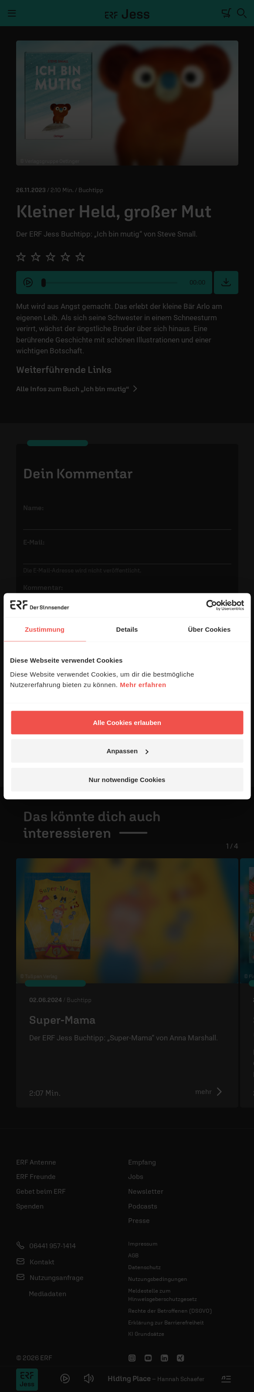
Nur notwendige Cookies (127, 779)
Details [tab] (127, 629)
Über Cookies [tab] (209, 629)
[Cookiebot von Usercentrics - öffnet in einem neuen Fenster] (206, 605)
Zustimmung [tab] (44, 629)
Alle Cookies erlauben (127, 722)
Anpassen (127, 751)
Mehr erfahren (143, 684)
